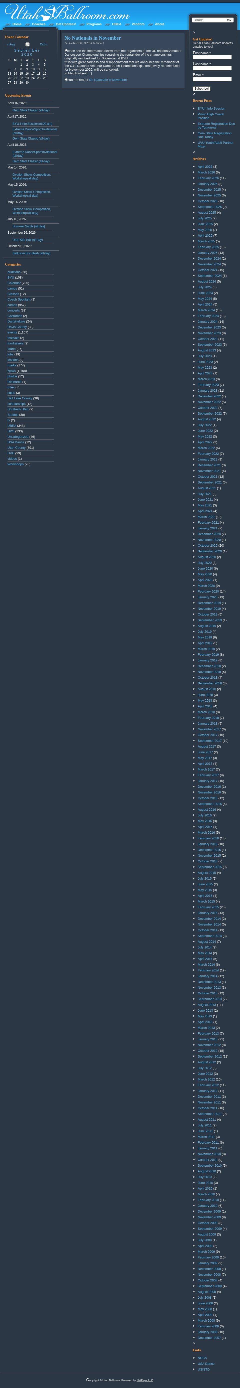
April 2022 (205, 442)
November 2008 (209, 1274)
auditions (14, 272)
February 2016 (208, 838)
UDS (11, 431)
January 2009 (208, 1263)
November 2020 (209, 540)
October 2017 (208, 735)
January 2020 (208, 597)
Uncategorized (18, 437)
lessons (13, 360)
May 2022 (205, 436)
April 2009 (205, 1246)
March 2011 (206, 1137)
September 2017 (210, 741)
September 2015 (210, 867)
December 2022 (209, 396)
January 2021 (208, 528)
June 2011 (205, 1131)
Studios (13, 415)
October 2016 (208, 798)
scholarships (17, 404)
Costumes (15, 316)
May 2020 (205, 574)
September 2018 (210, 683)
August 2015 (207, 873)
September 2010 (210, 1165)
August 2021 (207, 488)
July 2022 (205, 425)
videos (12, 459)
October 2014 (208, 930)
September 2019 (210, 620)
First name (202, 53)
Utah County (17, 448)
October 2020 (208, 545)
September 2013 (210, 999)
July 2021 (205, 494)
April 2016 (205, 827)
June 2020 (205, 568)
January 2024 (208, 321)
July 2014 (205, 947)
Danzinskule (16, 321)
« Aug (11, 44)
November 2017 (209, 729)
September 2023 (210, 344)
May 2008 (205, 1309)
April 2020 (205, 580)
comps (12, 305)
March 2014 (206, 964)
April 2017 (205, 764)
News (12, 371)
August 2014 (207, 941)
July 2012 (205, 1068)
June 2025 (205, 224)
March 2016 (206, 832)
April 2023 (205, 373)
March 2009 (206, 1251)
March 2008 (206, 1320)
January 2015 (208, 913)
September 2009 (210, 1229)
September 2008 (210, 1286)
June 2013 (205, 1010)
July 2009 (205, 1240)
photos (12, 376)
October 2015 (208, 861)
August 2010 (207, 1171)
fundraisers (16, 343)
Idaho (12, 349)
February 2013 (208, 1033)
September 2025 (210, 207)
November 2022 (209, 402)
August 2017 (207, 746)
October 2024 (208, 270)
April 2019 (205, 643)
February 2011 (208, 1142)
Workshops (16, 464)
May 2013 (205, 1016)
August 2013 (207, 1005)
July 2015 (205, 878)
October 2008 (208, 1280)
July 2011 (205, 1125)
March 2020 (206, 586)
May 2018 (205, 700)
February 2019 (208, 654)
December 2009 (209, 1211)
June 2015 (205, 884)
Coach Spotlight (19, 299)
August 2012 (207, 1062)
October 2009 (208, 1223)
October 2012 (208, 1051)
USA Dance (16, 442)
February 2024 (208, 316)
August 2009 (207, 1234)
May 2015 (205, 890)
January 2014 (208, 976)
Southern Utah (18, 409)
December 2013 (209, 982)
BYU (11, 277)
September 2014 (210, 936)
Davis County (17, 327)
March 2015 (206, 901)
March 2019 (206, 649)
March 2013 (206, 1028)
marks (12, 365)
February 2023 (208, 385)
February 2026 (208, 178)
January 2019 (208, 660)
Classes (13, 294)
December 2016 (209, 786)
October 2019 (208, 614)
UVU (11, 453)
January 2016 (208, 844)
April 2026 (205, 166)
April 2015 (205, 896)
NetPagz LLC (145, 1380)
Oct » (43, 44)
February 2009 (208, 1257)
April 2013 (205, 1022)
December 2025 (209, 189)
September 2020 (27, 52)
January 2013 (208, 1039)
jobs (11, 354)
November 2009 (209, 1217)
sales (11, 393)
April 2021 (205, 511)
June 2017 (205, 752)
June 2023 (205, 362)
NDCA (202, 1358)
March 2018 (206, 712)
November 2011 (209, 1102)
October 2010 (208, 1160)
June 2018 (205, 695)
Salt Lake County (20, 398)
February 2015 (208, 907)
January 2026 (208, 184)
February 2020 (208, 591)
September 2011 (210, 1114)
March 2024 (206, 310)
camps (12, 288)
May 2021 (205, 505)
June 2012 (205, 1074)
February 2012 (208, 1085)
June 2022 (205, 431)
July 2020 (205, 563)
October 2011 (208, 1108)
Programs (94, 24)
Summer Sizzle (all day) (28, 226)
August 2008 (207, 1292)
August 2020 (207, 557)
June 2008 (205, 1303)
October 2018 (208, 677)
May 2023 (205, 367)
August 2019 (207, 626)
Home (17, 24)
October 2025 (208, 201)
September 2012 (210, 1056)
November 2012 (209, 1045)
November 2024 (209, 264)
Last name (202, 64)
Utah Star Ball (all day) (27, 240)
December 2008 (209, 1269)
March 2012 (206, 1079)
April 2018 (205, 706)
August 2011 (207, 1119)
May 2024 (205, 299)
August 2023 (207, 350)
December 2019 (209, 603)
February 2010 (208, 1200)
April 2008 (205, 1315)
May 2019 (205, 637)
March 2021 (206, 517)
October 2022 (208, 408)
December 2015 (209, 850)
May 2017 (205, 758)
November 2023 (209, 333)
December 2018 (209, 666)
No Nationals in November (92, 38)
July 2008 (205, 1297)
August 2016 (207, 809)
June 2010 (205, 1183)
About (159, 24)
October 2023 (208, 339)
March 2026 (206, 172)
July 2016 (205, 815)
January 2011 (208, 1148)
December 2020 (209, 534)
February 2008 (208, 1326)
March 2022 (206, 448)
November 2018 (209, 672)
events (12, 332)
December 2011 (209, 1096)
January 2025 (208, 253)
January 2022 (208, 459)
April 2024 (205, 304)
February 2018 (208, 718)
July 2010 (205, 1177)
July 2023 (205, 356)
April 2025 (205, 235)
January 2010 (208, 1206)
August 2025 (207, 212)
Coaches (39, 24)
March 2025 (206, 241)
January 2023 (208, 390)
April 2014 (205, 959)
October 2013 (208, 993)
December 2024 (209, 258)
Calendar (14, 283)
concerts (14, 310)
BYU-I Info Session (211, 108)
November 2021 (209, 471)
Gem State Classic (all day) (31, 110)
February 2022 (208, 454)
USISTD (204, 1369)
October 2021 (208, 476)
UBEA (116, 24)
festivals (13, 338)
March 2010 (206, 1194)
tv (9, 420)
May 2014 (205, 953)
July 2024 (205, 287)
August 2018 (207, 689)
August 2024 (207, 281)
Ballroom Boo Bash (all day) (31, 253)
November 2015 (209, 855)
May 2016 (205, 821)
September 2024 (210, 276)
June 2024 (205, 293)
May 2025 (205, 230)
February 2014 (208, 970)
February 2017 (208, 775)
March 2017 (206, 769)
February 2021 (208, 522)
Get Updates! (66, 24)
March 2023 (206, 379)
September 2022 (210, 413)
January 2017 (208, 781)
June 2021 (205, 499)
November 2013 (209, 987)
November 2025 (209, 195)
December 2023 (209, 327)
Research (15, 382)
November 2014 (209, 924)
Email (198, 75)
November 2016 (209, 792)
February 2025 (208, 247)
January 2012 (208, 1091)
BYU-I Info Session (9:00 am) (32, 124)
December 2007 (209, 1338)
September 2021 (210, 482)
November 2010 (209, 1154)
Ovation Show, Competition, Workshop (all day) (31, 176)
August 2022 (207, 419)
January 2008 (208, 1332)
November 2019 (209, 609)
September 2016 (210, 804)
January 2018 (208, 723)
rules (11, 387)
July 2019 (205, 631)
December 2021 (209, 465)
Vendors (138, 24)
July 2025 (205, 218)
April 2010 (205, 1188)
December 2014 (209, 919)
